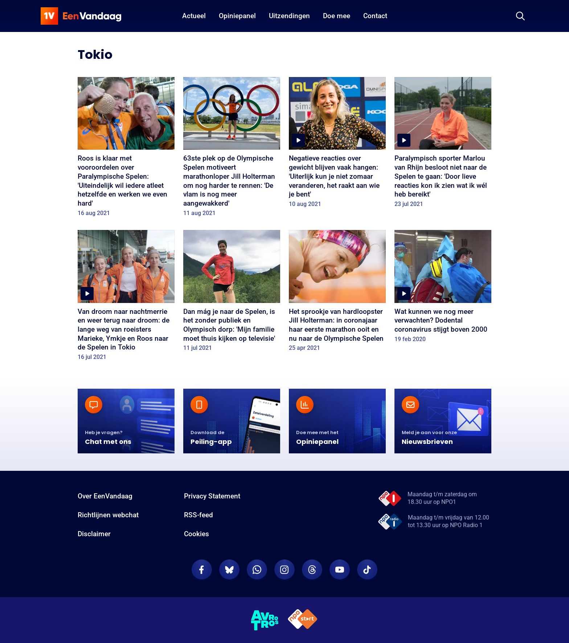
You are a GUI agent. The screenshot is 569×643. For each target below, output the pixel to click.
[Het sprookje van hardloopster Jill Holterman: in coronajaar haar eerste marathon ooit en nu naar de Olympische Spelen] (337, 293)
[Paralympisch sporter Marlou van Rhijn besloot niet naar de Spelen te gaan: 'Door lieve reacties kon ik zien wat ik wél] (442, 144)
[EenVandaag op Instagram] (284, 569)
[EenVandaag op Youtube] (339, 569)
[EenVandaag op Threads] (312, 569)
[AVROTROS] (265, 620)
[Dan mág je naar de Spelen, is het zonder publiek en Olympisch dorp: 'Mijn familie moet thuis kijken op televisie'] (231, 293)
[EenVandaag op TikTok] (367, 569)
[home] (81, 16)
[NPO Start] (302, 620)
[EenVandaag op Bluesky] (229, 569)
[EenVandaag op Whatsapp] (257, 569)
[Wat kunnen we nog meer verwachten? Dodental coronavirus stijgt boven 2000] (442, 288)
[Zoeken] (520, 16)
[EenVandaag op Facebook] (202, 569)
